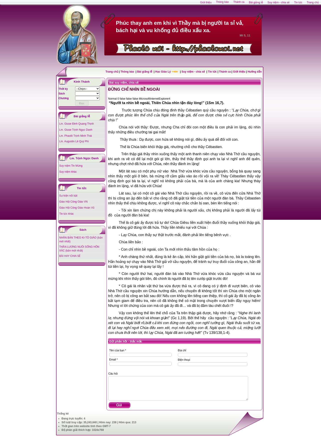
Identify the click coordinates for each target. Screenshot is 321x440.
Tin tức (213, 71)
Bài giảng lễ (145, 71)
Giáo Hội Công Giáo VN (73, 201)
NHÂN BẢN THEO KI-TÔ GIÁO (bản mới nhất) (81, 239)
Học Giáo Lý (163, 71)
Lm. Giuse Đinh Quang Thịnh (76, 123)
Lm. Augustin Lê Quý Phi (74, 141)
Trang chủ (111, 71)
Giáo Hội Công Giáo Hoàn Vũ (77, 207)
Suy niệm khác (68, 171)
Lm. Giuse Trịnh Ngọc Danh (76, 129)
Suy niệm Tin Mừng (70, 165)
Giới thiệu (239, 71)
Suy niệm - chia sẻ (193, 71)
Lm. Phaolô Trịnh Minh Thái (75, 135)
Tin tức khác (66, 213)
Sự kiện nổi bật (68, 195)
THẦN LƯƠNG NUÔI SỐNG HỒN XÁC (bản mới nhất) (79, 248)
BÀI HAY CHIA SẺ (70, 256)
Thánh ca (225, 71)
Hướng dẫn (255, 71)
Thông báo (127, 71)
